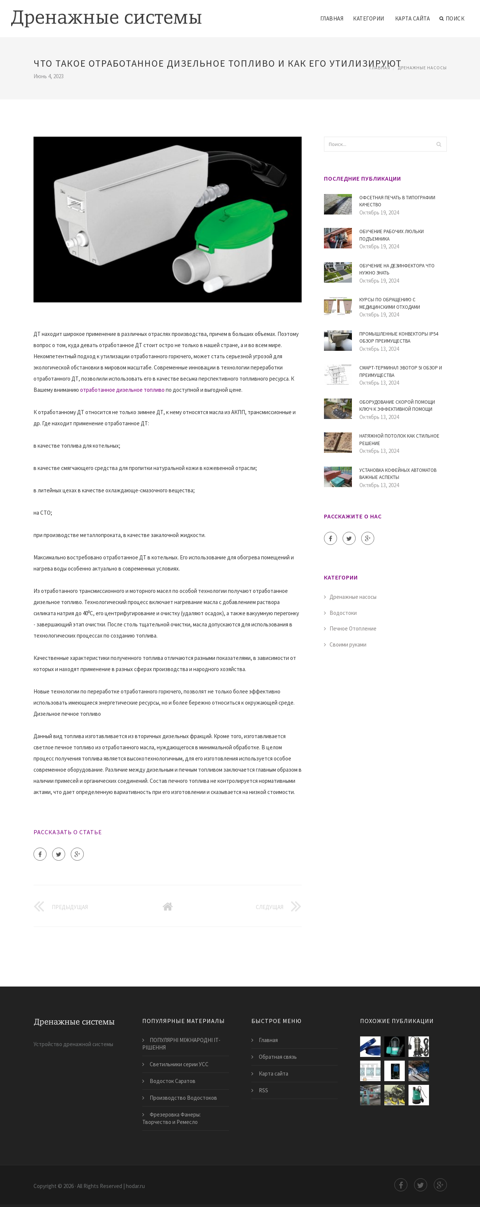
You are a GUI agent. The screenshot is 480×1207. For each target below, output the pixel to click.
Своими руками (348, 644)
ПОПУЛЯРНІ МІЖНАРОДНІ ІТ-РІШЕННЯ (181, 1043)
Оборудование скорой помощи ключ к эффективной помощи (397, 406)
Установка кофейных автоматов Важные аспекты (397, 474)
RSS (263, 1090)
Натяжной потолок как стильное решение (399, 440)
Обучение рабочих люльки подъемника (391, 235)
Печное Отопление (353, 628)
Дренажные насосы (422, 67)
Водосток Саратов (173, 1080)
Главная (332, 18)
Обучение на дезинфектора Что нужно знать (397, 269)
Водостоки (343, 612)
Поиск (451, 18)
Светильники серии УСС (179, 1064)
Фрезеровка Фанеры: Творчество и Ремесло (171, 1118)
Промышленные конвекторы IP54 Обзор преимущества (398, 337)
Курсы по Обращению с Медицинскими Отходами (389, 303)
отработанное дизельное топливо (122, 389)
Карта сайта (412, 18)
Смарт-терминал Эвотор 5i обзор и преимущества (400, 371)
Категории (368, 18)
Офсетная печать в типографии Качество (397, 201)
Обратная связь (278, 1056)
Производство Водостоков (183, 1097)
